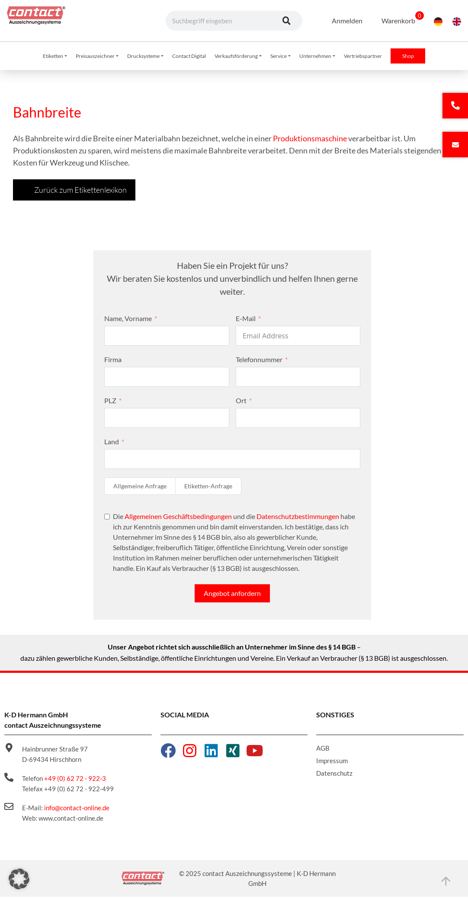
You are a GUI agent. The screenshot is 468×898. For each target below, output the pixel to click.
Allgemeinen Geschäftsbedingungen (178, 517)
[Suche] (287, 21)
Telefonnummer (259, 361)
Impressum (332, 762)
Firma (113, 361)
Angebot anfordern (232, 594)
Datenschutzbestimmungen (297, 517)
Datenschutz (334, 774)
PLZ (110, 402)
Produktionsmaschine (310, 139)
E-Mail (246, 319)
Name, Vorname (128, 319)
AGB (323, 749)
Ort (241, 402)
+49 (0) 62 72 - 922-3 (75, 779)
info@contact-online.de (76, 809)
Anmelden (341, 20)
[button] (19, 879)
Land (111, 443)
